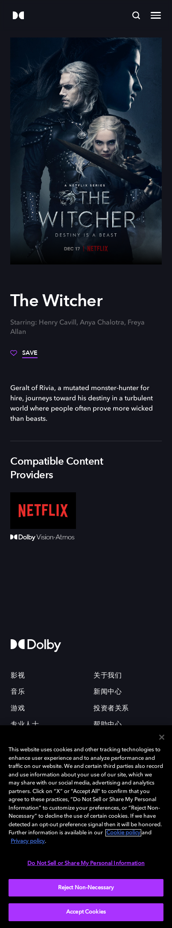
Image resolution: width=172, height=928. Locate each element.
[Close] (161, 737)
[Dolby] (18, 16)
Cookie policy (123, 833)
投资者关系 (111, 708)
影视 (18, 675)
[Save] (24, 356)
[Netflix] (43, 510)
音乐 (18, 692)
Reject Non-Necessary (86, 888)
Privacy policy (28, 841)
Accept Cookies (86, 912)
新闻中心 (107, 692)
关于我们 (107, 675)
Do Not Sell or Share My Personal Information (86, 863)
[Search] (136, 15)
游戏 (18, 708)
